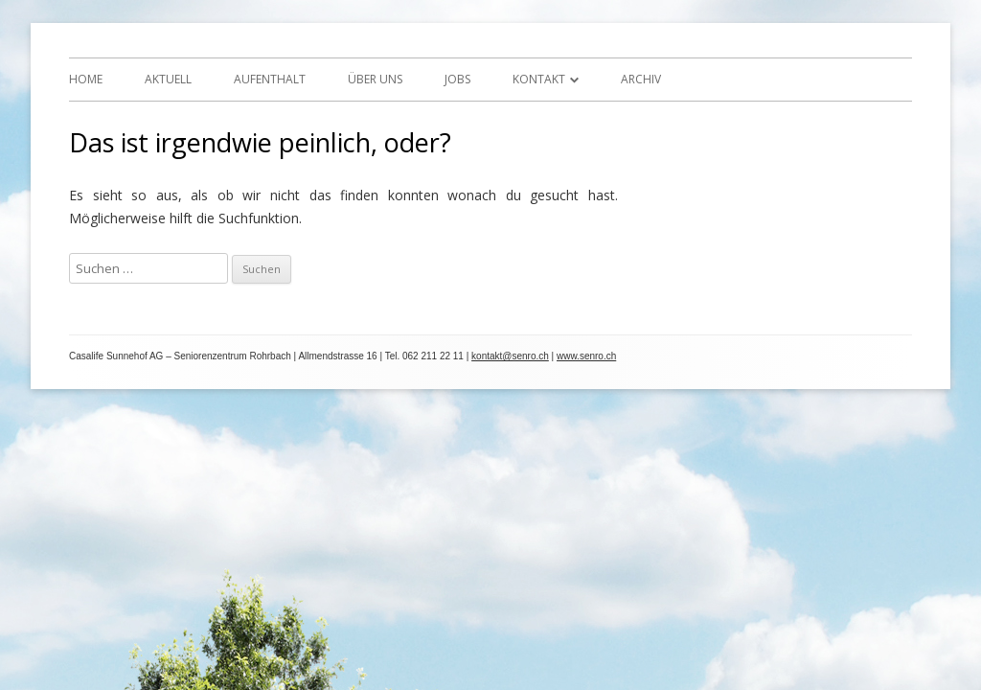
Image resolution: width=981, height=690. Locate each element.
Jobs (457, 79)
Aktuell (168, 79)
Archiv (641, 79)
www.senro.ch (586, 356)
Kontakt (539, 79)
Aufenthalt (270, 79)
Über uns (375, 79)
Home (86, 79)
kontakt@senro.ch (510, 356)
